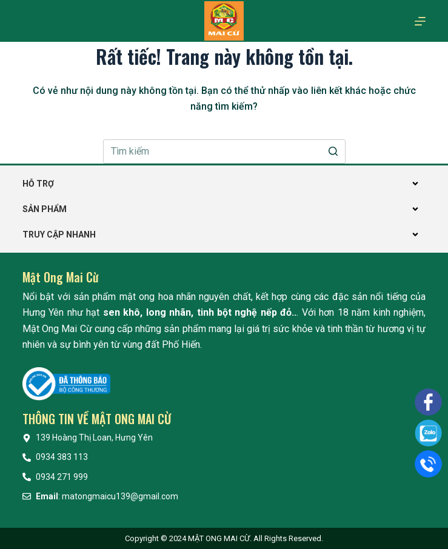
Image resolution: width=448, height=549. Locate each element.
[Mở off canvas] (420, 21)
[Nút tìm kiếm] (333, 151)
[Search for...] (224, 151)
